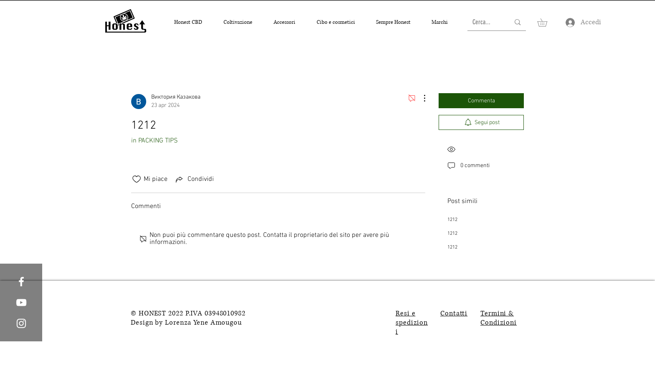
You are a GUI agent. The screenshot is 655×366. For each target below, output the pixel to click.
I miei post (218, 67)
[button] (188, 22)
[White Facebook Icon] (21, 281)
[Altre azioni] (420, 98)
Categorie (143, 67)
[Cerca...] (485, 22)
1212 (452, 220)
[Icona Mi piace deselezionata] (136, 179)
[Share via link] (194, 179)
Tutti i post (180, 67)
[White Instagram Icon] (21, 323)
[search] (481, 66)
